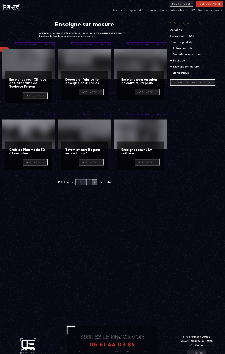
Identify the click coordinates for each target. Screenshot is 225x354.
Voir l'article (35, 95)
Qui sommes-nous (210, 10)
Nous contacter (209, 4)
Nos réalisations (156, 10)
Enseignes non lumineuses (36, 45)
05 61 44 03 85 (181, 4)
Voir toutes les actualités (192, 82)
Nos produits (133, 10)
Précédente (65, 182)
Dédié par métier (42, 115)
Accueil (118, 10)
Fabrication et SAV (182, 10)
